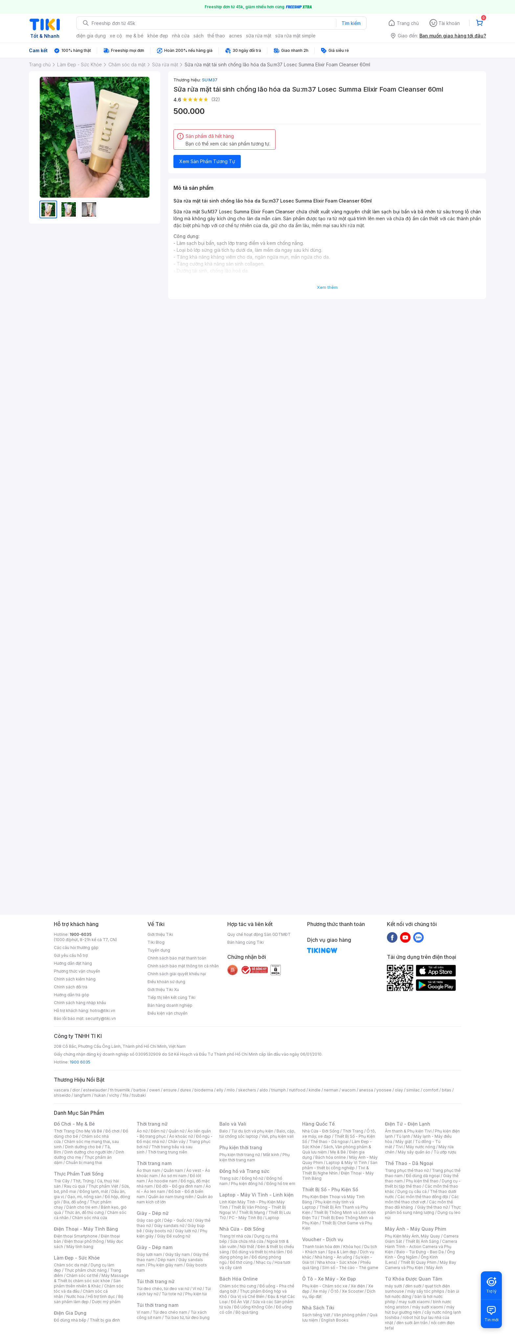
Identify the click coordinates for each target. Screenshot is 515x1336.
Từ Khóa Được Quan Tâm (413, 1279)
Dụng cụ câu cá (412, 1191)
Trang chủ (408, 23)
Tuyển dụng (158, 950)
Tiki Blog (156, 942)
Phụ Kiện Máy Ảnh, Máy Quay (412, 1236)
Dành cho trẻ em (82, 1207)
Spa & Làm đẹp (342, 1251)
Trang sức (228, 1178)
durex (185, 1090)
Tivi (399, 1146)
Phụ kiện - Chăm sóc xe (324, 1285)
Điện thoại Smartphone (76, 1236)
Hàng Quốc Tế (318, 1124)
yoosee (384, 1090)
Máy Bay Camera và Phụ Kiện (420, 1265)
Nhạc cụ (263, 1262)
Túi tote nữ (172, 1293)
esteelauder (95, 1090)
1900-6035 (81, 934)
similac (413, 1090)
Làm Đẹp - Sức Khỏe (77, 1258)
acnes (235, 35)
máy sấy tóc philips (425, 1291)
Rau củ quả (74, 1186)
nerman (331, 1090)
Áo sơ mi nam (174, 1175)
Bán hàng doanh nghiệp (169, 1005)
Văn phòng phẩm (350, 1314)
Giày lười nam (149, 1254)
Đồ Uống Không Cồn (253, 1306)
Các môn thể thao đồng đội (422, 1196)
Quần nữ (176, 1131)
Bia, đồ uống (74, 1201)
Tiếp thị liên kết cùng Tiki (171, 997)
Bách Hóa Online (238, 1279)
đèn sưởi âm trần (412, 1322)
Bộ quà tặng (246, 1312)
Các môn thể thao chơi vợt (422, 1199)
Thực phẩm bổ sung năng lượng (423, 1210)
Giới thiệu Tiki (160, 934)
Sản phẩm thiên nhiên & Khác (87, 1283)
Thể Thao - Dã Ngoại (409, 1163)
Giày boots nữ (158, 1230)
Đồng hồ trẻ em (280, 1183)
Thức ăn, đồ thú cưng (84, 1212)
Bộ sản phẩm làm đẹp (88, 1299)
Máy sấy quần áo (414, 1152)
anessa (366, 1090)
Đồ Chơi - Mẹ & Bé (74, 1124)
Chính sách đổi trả (70, 986)
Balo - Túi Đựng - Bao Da (420, 1251)
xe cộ (116, 35)
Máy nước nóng (420, 1146)
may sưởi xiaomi (414, 1301)
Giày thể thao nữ (432, 1207)
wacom (349, 1090)
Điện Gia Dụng (70, 1313)
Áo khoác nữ (181, 1136)
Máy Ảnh (434, 1267)
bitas (446, 1090)
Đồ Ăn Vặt (240, 1301)
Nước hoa (75, 1296)
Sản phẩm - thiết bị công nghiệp (339, 1165)
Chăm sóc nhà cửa (89, 1217)
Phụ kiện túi (196, 1293)
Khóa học (352, 1246)
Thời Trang (353, 1131)
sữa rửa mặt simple (295, 35)
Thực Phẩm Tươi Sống (78, 1173)
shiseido (62, 1095)
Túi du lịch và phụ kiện (252, 1131)
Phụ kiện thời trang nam (254, 1157)
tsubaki (139, 1095)
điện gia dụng (91, 35)
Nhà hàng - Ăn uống (333, 1257)
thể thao (216, 35)
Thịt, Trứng (83, 1180)
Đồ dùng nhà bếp (70, 1320)
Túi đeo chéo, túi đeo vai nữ (163, 1288)
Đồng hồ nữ (252, 1178)
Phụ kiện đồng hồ (247, 1183)
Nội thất (247, 1246)
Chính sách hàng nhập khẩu (80, 1002)
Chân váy (177, 1141)
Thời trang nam (154, 1163)
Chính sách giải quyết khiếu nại (176, 973)
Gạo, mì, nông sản (84, 1196)
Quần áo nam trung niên (170, 1196)
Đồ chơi (112, 1131)
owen (154, 1090)
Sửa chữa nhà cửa (246, 1241)
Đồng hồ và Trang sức (244, 1171)
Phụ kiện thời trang (240, 1147)
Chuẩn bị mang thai (84, 1162)
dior (76, 1090)
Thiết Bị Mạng (252, 1212)
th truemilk (120, 1090)
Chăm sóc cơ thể (82, 1275)
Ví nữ (197, 1288)
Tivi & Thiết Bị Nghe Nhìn (335, 1170)
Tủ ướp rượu (445, 1152)
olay (399, 1090)
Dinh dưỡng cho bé (83, 1146)
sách (198, 35)
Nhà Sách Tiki (318, 1307)
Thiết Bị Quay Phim (418, 1262)
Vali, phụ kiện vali (277, 1136)
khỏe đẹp (157, 35)
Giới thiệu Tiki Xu (163, 989)
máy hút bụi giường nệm (420, 1309)
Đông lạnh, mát (93, 1191)
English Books (334, 1320)
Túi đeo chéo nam (170, 1312)
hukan (100, 1095)
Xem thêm (327, 287)
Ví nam (143, 1312)
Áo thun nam (148, 1170)
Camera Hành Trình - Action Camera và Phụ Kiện (421, 1246)
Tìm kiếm (351, 23)
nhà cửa (181, 35)
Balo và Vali (232, 1124)
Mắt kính (271, 1154)
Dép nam (166, 1259)
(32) (215, 99)
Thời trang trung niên (167, 1152)
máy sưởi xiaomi (427, 1306)
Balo (223, 1131)
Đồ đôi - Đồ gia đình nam (179, 1186)
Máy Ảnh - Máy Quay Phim (415, 1229)
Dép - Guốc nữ (178, 1220)
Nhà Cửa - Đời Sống (241, 1229)
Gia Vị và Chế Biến (247, 1296)
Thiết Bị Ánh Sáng (422, 1241)
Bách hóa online (330, 1157)
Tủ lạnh (403, 1136)
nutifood (297, 1090)
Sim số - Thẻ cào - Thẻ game (350, 1267)
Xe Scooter (353, 1291)
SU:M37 (209, 79)
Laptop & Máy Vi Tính (346, 1162)
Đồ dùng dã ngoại (423, 1175)
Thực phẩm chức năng (85, 1270)
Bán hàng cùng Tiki (245, 942)
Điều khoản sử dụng (166, 981)
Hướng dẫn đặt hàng (73, 963)
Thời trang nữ (152, 1124)
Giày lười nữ (186, 1230)
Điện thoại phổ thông (84, 1241)
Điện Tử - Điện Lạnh (407, 1124)
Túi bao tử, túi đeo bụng (187, 1317)
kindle (315, 1090)
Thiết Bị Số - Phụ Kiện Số (330, 1189)
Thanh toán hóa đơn (321, 1246)
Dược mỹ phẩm (106, 1301)
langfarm (82, 1095)
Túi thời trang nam (157, 1305)
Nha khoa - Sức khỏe (337, 1262)
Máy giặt (403, 1141)
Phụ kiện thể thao (422, 1180)
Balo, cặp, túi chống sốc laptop (257, 1134)
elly (219, 1090)
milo (231, 1090)
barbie (139, 1090)
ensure (170, 1090)
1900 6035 (80, 1062)
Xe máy (320, 1291)
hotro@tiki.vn (102, 1010)
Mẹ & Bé (338, 1152)
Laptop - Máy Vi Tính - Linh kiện (256, 1194)
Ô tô (334, 1291)
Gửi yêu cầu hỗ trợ (71, 955)
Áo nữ (142, 1131)
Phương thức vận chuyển (77, 971)
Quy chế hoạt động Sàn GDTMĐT (259, 934)
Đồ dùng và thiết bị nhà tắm (258, 1251)
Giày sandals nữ (169, 1225)
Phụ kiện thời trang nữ (239, 1154)
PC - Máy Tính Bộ (245, 1217)
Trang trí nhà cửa (235, 1236)
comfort (430, 1090)
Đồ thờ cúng (241, 1262)
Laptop (272, 1217)
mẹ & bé (135, 35)
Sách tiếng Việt (316, 1314)
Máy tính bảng (79, 1246)
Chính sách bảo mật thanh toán (176, 958)
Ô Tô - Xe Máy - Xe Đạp (329, 1279)
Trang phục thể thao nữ (407, 1170)
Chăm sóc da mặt (70, 1264)
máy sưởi (393, 1285)
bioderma (203, 1090)
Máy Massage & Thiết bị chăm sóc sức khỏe (91, 1278)
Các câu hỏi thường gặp (76, 947)
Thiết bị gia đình (105, 1320)
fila (125, 1095)
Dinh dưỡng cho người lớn (88, 1152)
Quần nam (173, 1170)
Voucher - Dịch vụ (322, 1239)
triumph (278, 1090)
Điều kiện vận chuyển (167, 1013)
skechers (247, 1090)
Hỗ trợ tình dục (101, 1296)
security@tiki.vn (100, 1018)
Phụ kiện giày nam (165, 1264)
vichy (114, 1095)
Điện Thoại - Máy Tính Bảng (86, 1229)
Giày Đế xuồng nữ (173, 1236)
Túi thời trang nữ (155, 1281)
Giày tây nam (177, 1254)
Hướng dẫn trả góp (71, 994)
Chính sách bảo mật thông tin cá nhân (183, 965)
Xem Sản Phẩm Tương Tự (207, 161)
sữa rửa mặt (258, 35)
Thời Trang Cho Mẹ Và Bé (78, 1131)
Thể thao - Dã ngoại (329, 1141)
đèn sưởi (413, 1285)
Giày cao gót (149, 1220)
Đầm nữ (158, 1131)
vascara (61, 1090)
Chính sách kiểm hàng (75, 979)
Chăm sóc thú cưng (237, 1285)
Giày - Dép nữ (152, 1213)
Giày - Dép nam (154, 1247)
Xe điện (358, 1285)
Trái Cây (62, 1180)
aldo (263, 1090)
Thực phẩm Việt (103, 1186)
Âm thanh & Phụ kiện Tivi (408, 1131)
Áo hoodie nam (162, 1180)
